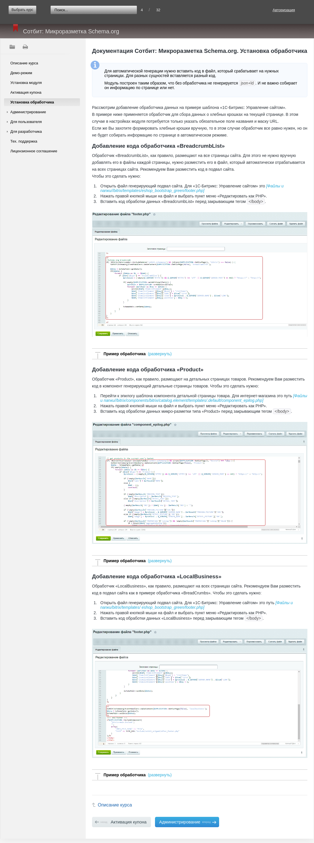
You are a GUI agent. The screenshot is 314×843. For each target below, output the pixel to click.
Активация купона (25, 92)
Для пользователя (26, 122)
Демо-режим (21, 73)
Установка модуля (26, 82)
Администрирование (28, 112)
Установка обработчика (32, 102)
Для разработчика (26, 131)
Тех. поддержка (23, 141)
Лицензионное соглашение (33, 151)
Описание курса (24, 63)
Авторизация (284, 10)
